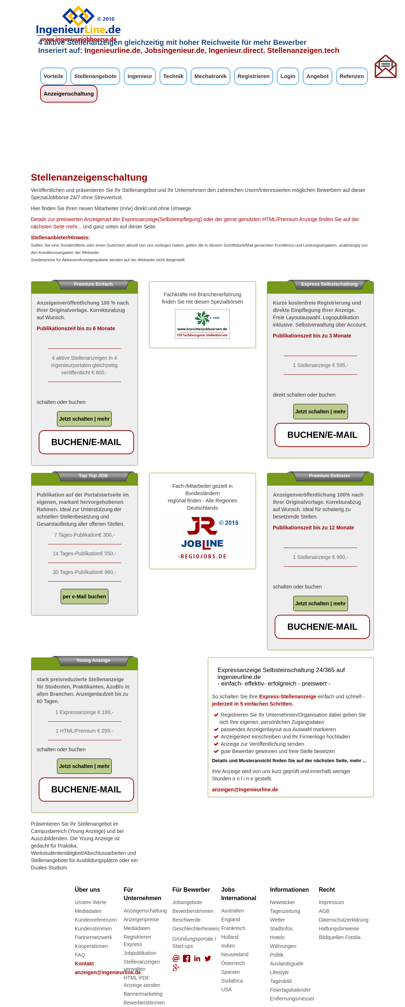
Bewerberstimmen (144, 1003)
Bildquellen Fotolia (339, 937)
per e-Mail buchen (84, 596)
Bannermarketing (143, 994)
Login (287, 76)
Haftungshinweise (339, 928)
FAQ (80, 955)
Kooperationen (91, 946)
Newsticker (282, 902)
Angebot (317, 76)
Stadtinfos (281, 928)
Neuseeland (235, 954)
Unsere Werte (90, 902)
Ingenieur (139, 76)
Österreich (233, 963)
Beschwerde (186, 920)
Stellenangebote (95, 76)
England (230, 919)
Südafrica (232, 981)
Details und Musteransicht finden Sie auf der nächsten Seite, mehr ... (289, 760)
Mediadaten (88, 911)
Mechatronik (210, 76)
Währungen (283, 946)
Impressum (331, 902)
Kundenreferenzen (96, 920)
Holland (229, 937)
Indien (228, 946)
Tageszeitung (285, 911)
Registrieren (254, 76)
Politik (276, 955)
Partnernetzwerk (93, 937)
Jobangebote (187, 902)
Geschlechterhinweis (195, 928)
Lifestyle (279, 972)
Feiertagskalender (290, 990)
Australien (232, 911)
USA (226, 989)
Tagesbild (280, 981)
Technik (173, 76)
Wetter (277, 920)
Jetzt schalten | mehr (84, 419)
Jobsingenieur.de (175, 50)
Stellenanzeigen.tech (303, 50)
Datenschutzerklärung (343, 920)
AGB (324, 911)
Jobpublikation (139, 953)
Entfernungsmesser (292, 999)
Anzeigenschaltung (69, 93)
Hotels (277, 937)
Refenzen (352, 76)
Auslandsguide (286, 964)
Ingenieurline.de (112, 50)
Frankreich (233, 928)
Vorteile (54, 76)
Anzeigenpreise (141, 919)
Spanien (230, 972)
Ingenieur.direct (236, 50)
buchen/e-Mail (86, 442)
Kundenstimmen (93, 928)
